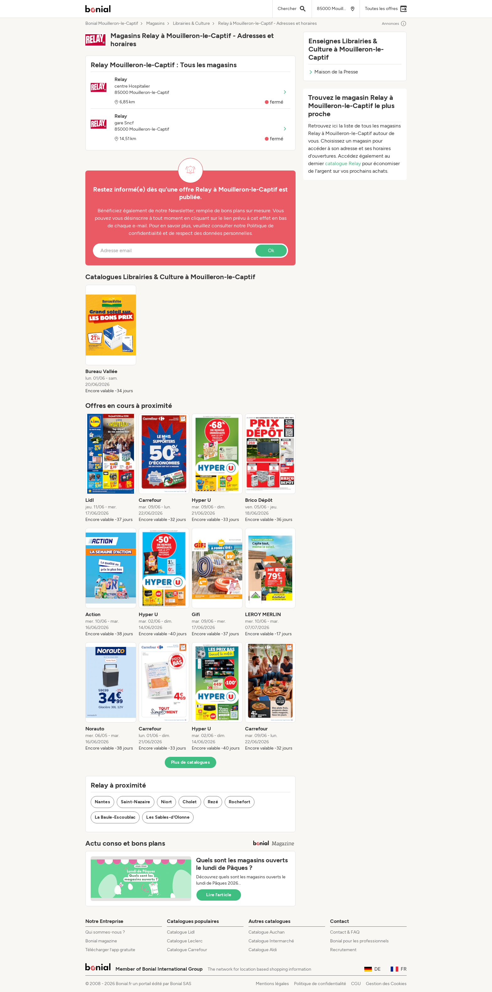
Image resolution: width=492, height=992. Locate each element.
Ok (271, 250)
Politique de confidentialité (320, 983)
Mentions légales (272, 983)
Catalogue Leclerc (185, 941)
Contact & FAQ (345, 932)
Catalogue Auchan (267, 932)
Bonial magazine (101, 941)
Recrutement (343, 949)
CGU (356, 983)
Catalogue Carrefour (187, 949)
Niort (166, 802)
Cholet (190, 802)
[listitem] (110, 339)
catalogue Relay (343, 163)
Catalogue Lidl (181, 932)
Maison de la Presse (333, 72)
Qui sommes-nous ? (105, 932)
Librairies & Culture (191, 23)
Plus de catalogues (190, 762)
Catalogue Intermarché (271, 941)
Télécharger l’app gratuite (110, 949)
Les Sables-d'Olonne (168, 817)
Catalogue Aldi (263, 949)
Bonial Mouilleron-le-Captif (111, 23)
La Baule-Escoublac (115, 817)
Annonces (394, 23)
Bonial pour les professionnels (359, 941)
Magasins (155, 23)
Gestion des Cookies (386, 983)
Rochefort (239, 802)
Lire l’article (218, 894)
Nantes (102, 802)
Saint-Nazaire (135, 802)
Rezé (213, 802)
